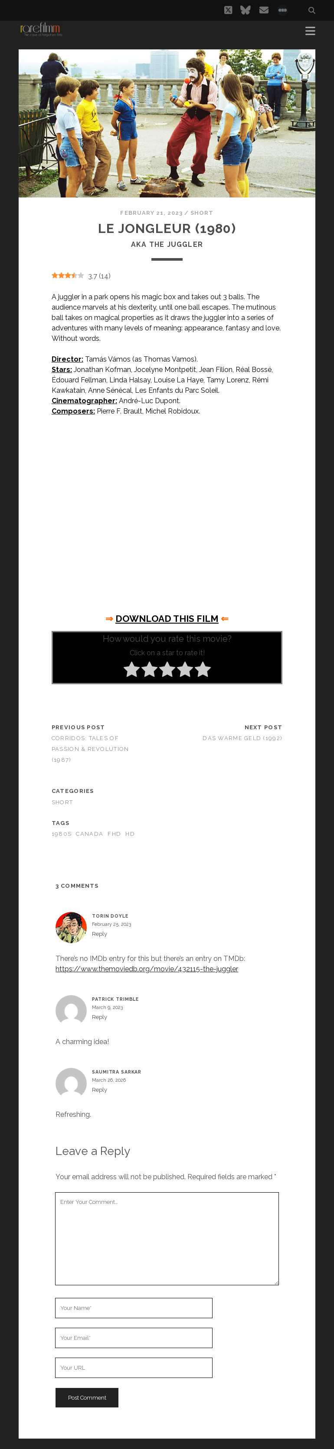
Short (201, 213)
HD (130, 834)
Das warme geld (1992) (242, 738)
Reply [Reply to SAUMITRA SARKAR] (99, 1090)
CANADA (89, 834)
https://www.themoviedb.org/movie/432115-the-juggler (147, 969)
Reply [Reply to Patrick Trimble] (99, 1017)
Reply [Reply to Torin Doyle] (99, 934)
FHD (114, 834)
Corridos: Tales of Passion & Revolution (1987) (90, 749)
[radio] (132, 670)
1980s (62, 834)
